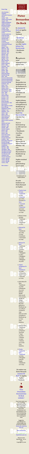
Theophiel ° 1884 (6, 149)
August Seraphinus (6, 22)
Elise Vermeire (5, 60)
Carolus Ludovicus (6, 34)
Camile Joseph (5, 30)
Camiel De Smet (6, 27)
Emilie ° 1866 (5, 70)
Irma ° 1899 (4, 94)
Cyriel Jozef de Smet (7, 44)
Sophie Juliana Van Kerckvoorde (21, 46)
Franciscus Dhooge (6, 82)
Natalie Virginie (5, 129)
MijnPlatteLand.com (21, 435)
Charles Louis (5, 40)
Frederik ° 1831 (5, 84)
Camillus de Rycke (6, 31)
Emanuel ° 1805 (5, 66)
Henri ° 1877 (5, 85)
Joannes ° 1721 (5, 98)
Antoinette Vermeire (7, 15)
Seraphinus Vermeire (7, 144)
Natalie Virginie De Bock (22, 351)
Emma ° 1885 (5, 72)
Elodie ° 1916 (5, 62)
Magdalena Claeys (6, 108)
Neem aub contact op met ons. (21, 426)
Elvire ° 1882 (5, 65)
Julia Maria (4, 104)
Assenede (22, 197)
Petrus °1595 (5, 130)
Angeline (4, 14)
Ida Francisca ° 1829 (6, 89)
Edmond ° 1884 (5, 52)
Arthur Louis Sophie (7, 19)
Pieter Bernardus (6, 135)
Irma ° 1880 (4, 92)
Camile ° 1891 (5, 28)
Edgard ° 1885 (5, 47)
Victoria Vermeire (6, 157)
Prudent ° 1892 (5, 139)
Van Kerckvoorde (20, 114)
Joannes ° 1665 (5, 97)
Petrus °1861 (5, 132)
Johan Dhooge (5, 101)
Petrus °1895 (5, 133)
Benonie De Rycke (6, 25)
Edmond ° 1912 (5, 53)
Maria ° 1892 (5, 114)
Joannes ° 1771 (5, 100)
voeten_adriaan (6, 158)
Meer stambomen (21, 430)
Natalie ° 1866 (5, 127)
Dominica (4, 46)
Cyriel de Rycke (5, 43)
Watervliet (22, 207)
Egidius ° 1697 (5, 59)
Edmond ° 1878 (5, 50)
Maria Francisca (6, 116)
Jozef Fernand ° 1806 (7, 103)
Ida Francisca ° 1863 (6, 91)
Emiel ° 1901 (5, 69)
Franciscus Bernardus (7, 78)
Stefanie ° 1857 (5, 146)
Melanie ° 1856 (5, 126)
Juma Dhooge (5, 107)
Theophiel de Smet (6, 152)
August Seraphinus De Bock (23, 266)
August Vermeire (6, 24)
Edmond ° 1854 (5, 49)
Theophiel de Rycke (6, 151)
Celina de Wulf (5, 35)
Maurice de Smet (6, 123)
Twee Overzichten (21, 391)
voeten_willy (5, 163)
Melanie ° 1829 (5, 125)
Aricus (3, 16)
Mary (3, 122)
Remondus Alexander (7, 141)
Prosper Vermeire (6, 138)
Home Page (4, 9)
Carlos (3, 33)
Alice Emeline (5, 12)
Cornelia (4, 41)
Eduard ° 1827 (5, 54)
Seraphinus (4, 145)
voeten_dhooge (5, 160)
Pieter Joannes (5, 136)
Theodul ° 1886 (5, 148)
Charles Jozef (5, 38)
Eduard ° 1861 (5, 56)
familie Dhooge (5, 75)
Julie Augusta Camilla (7, 106)
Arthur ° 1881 (5, 18)
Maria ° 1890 (5, 113)
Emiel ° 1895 (5, 68)
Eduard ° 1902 (5, 57)
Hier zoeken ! (5, 165)
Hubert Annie (5, 88)
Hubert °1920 (5, 87)
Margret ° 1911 (5, 110)
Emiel (20, 326)
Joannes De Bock (20, 29)
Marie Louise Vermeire (7, 120)
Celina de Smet (5, 37)
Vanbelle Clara (5, 155)
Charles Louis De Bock (22, 191)
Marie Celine (5, 119)
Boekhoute (20, 38)
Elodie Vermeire (6, 63)
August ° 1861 (5, 21)
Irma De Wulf (5, 95)
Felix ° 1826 (4, 76)
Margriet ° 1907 (5, 111)
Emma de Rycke (6, 73)
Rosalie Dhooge (5, 142)
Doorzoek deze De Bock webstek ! (21, 396)
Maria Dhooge (5, 117)
